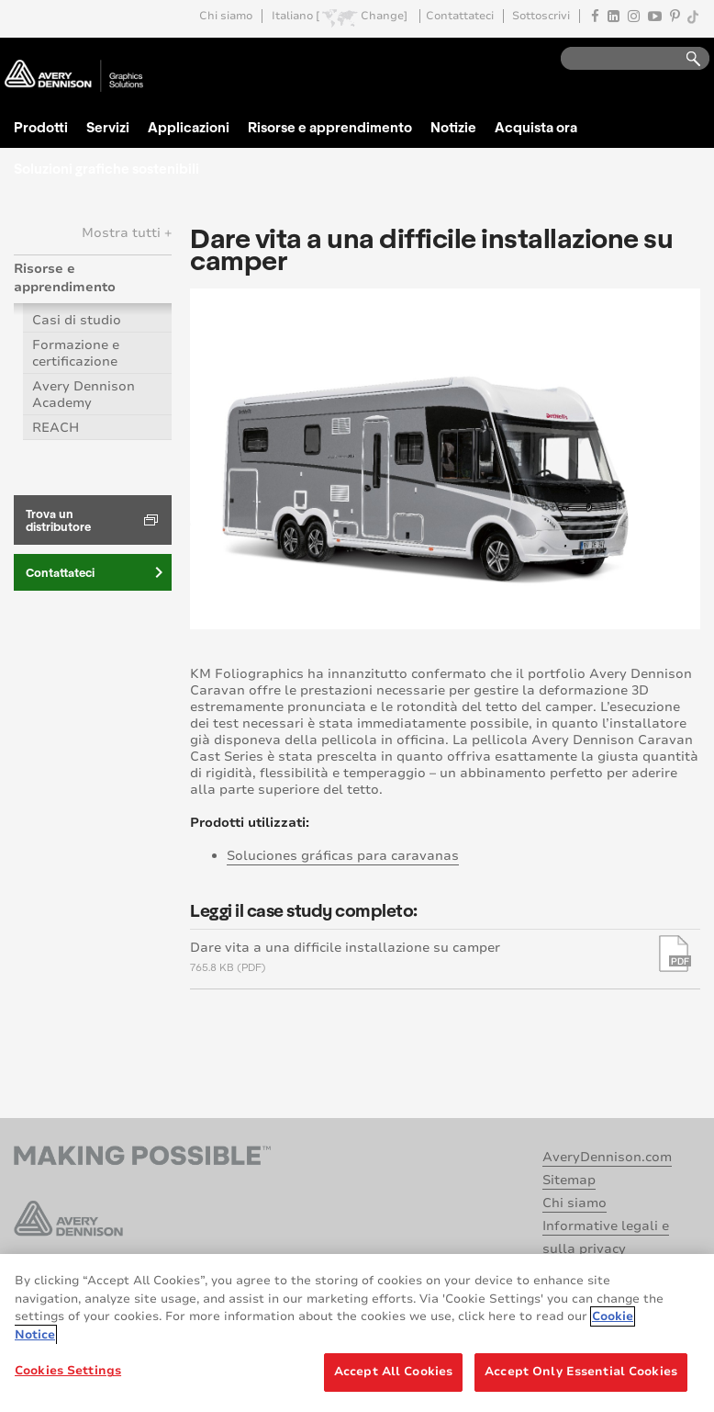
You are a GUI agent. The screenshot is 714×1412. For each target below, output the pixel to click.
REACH (55, 427)
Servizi (107, 127)
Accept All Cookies (393, 1371)
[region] (357, 1333)
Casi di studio (76, 320)
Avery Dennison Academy (83, 395)
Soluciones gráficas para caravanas (343, 855)
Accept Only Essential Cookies (581, 1371)
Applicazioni (188, 127)
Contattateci (460, 16)
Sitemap (569, 1180)
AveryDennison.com (607, 1157)
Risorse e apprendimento (330, 127)
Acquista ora (536, 127)
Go (684, 59)
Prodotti (41, 127)
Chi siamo (225, 16)
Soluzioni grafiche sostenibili (106, 168)
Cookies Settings (68, 1370)
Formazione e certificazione (75, 353)
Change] (384, 16)
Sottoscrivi (541, 16)
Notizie (453, 127)
